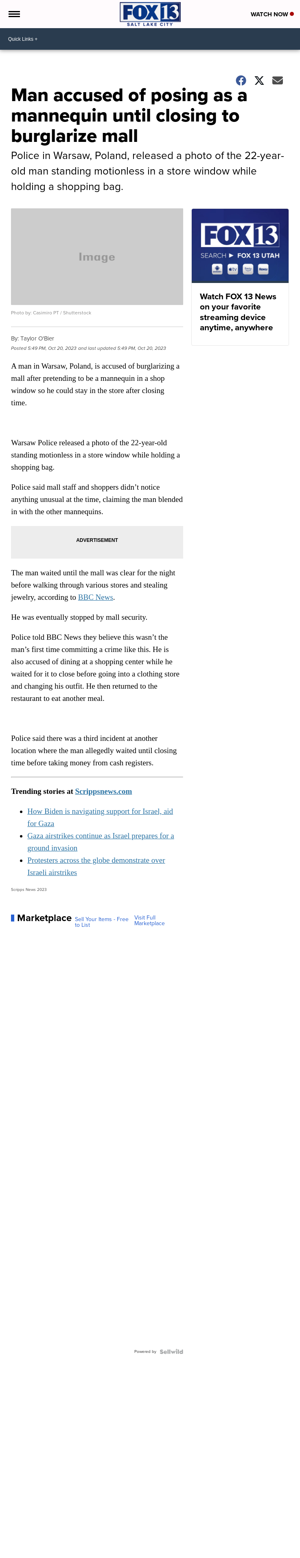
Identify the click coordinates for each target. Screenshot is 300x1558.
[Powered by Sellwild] (171, 1352)
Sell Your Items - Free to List (102, 922)
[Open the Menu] (13, 14)
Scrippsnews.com (103, 791)
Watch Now (272, 14)
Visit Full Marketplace (149, 920)
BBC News (95, 597)
